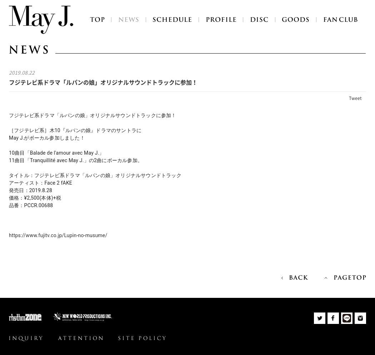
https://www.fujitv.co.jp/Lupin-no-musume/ (58, 235)
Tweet (355, 98)
